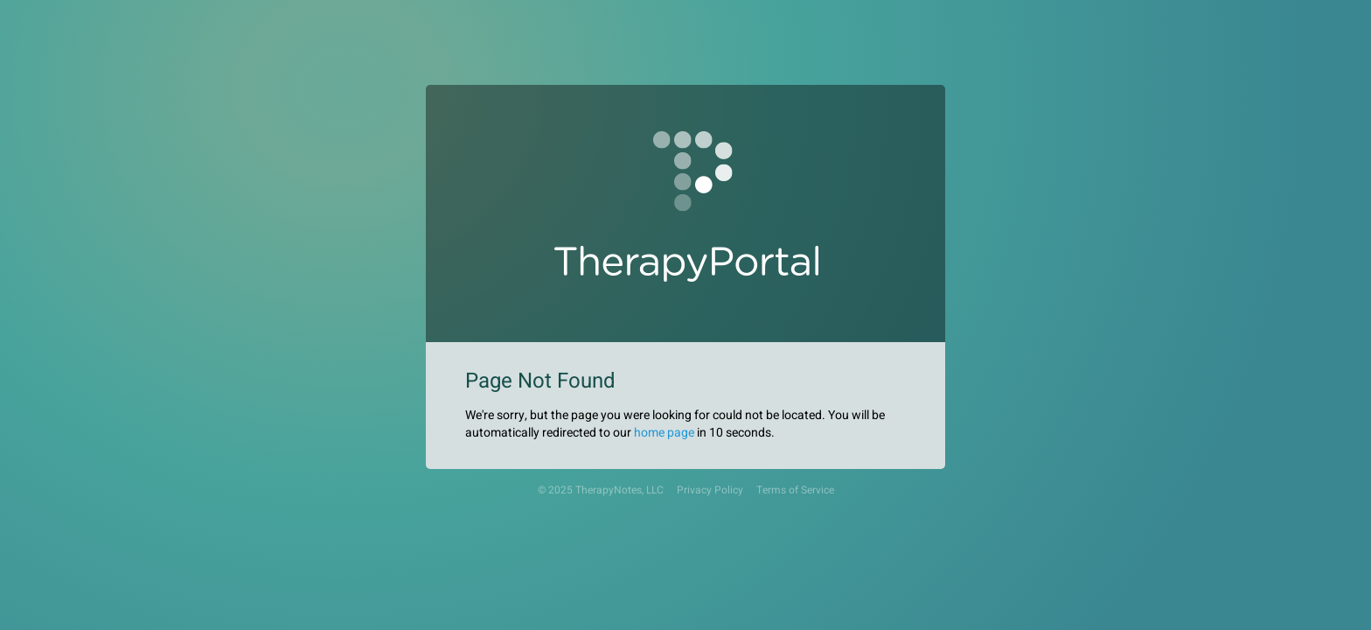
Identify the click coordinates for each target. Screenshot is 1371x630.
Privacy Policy (710, 490)
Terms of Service (795, 490)
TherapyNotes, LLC (619, 490)
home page (664, 433)
